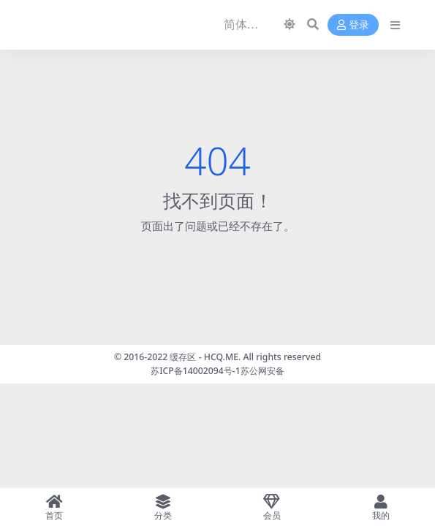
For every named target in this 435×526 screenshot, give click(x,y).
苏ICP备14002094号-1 (196, 371)
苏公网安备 (262, 371)
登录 (353, 25)
